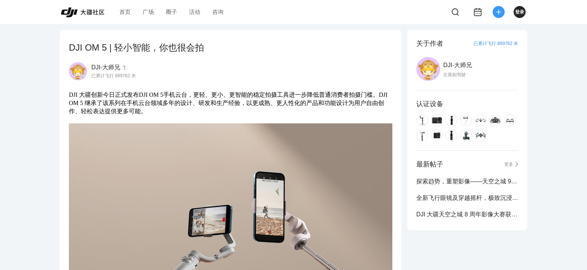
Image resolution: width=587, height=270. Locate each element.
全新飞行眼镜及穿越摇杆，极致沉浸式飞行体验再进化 (467, 198)
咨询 (217, 12)
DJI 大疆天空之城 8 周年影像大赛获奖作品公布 (467, 214)
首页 (125, 12)
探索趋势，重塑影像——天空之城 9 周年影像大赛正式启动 (467, 181)
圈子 (171, 12)
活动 (194, 12)
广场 (148, 12)
